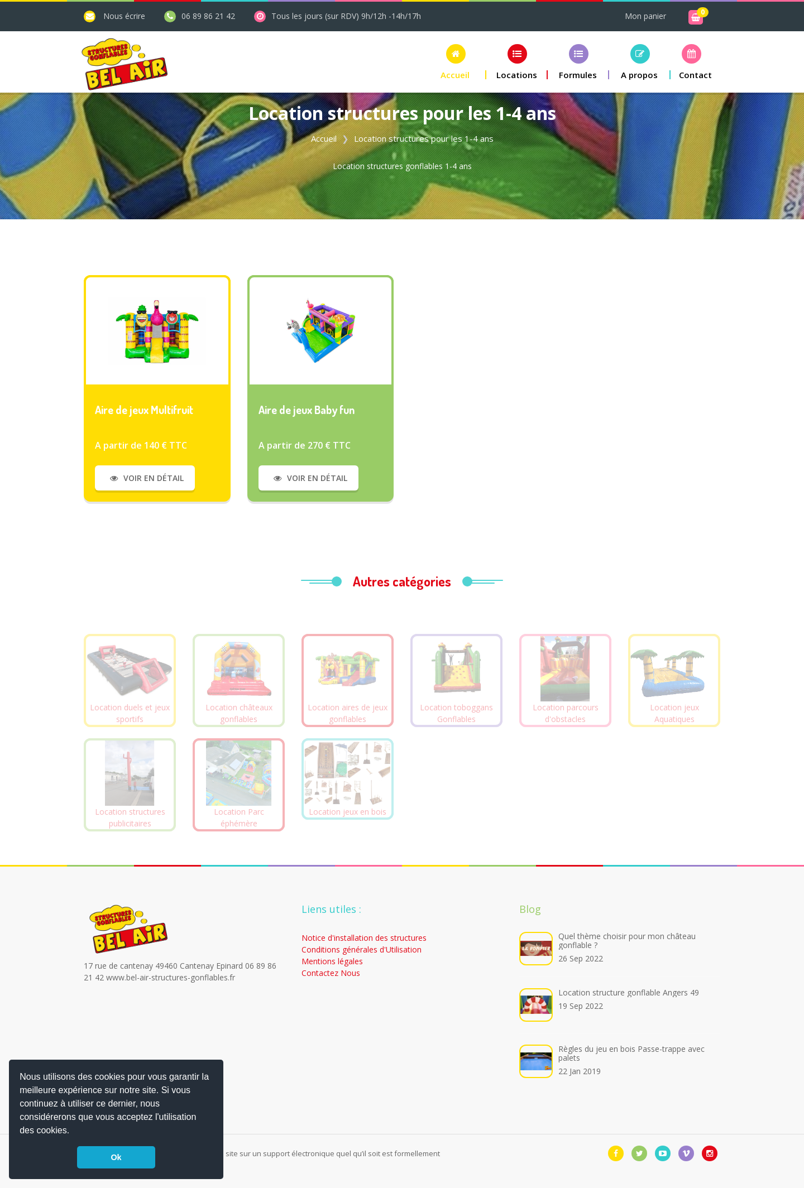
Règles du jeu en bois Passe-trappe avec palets (631, 1053)
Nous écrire (124, 16)
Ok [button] (116, 1157)
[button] (73, 1131)
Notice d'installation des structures (364, 937)
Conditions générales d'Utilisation (362, 949)
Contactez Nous (331, 973)
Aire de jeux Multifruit (144, 409)
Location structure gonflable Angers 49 (628, 992)
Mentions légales (332, 961)
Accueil (324, 138)
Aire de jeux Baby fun (307, 409)
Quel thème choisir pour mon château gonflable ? (627, 940)
